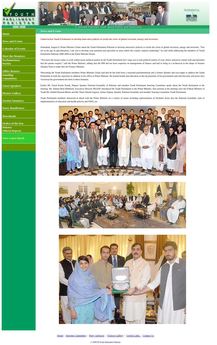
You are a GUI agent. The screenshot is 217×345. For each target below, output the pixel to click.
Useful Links (132, 335)
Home (60, 335)
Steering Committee (76, 335)
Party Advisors (96, 335)
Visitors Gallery (115, 335)
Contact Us (148, 335)
